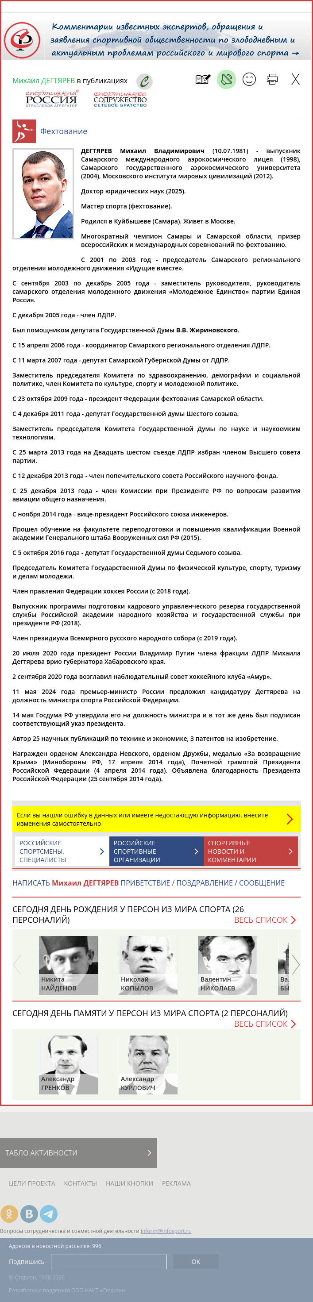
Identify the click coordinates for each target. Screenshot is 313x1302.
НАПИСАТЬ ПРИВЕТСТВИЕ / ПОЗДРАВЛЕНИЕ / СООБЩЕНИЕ (148, 887)
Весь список (260, 924)
